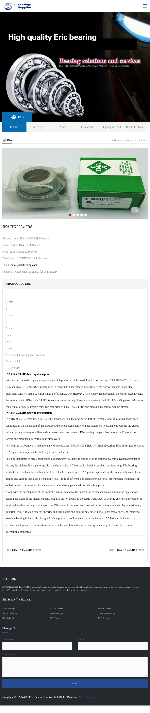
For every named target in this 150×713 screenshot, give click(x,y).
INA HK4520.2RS (22, 549)
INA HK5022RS (126, 549)
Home (117, 140)
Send (75, 683)
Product (130, 140)
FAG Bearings (56, 608)
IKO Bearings (56, 618)
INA (143, 140)
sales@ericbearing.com (24, 265)
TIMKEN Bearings (106, 613)
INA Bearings (104, 618)
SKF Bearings (8, 608)
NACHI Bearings (10, 613)
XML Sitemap (87, 697)
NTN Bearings (56, 613)
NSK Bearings (104, 608)
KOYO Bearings (9, 618)
